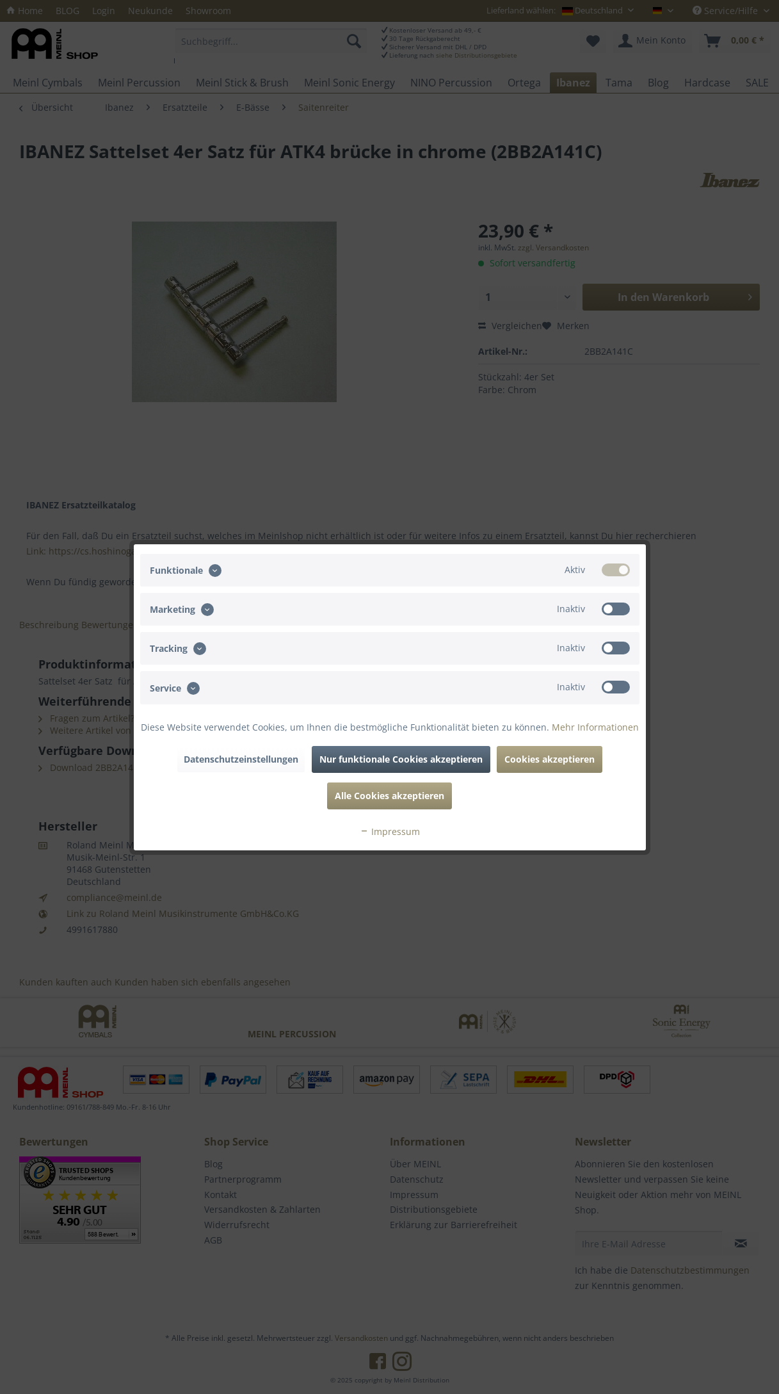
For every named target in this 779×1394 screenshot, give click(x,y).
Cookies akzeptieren (549, 759)
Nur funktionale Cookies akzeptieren (401, 759)
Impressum (390, 831)
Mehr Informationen (595, 727)
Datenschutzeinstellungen (241, 759)
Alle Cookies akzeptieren (389, 796)
